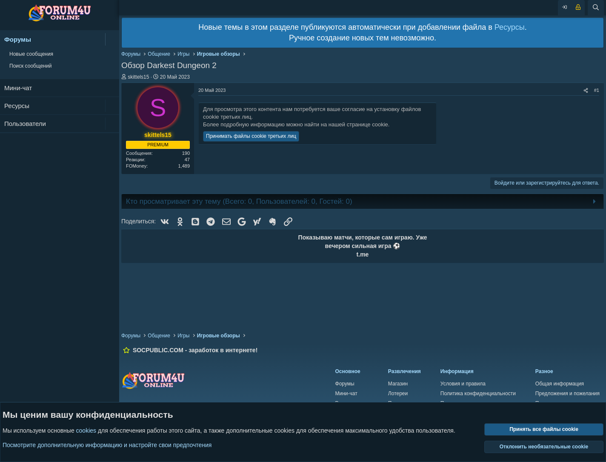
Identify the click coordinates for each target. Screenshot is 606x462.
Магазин (398, 384)
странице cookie (367, 124)
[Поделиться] (585, 90)
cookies (86, 431)
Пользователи (25, 123)
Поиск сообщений (30, 66)
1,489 (184, 165)
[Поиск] (596, 7)
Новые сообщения (31, 54)
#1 (596, 90)
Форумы (17, 39)
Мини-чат (18, 87)
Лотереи (398, 393)
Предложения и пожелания (567, 393)
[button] (112, 39)
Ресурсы (16, 105)
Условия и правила (463, 384)
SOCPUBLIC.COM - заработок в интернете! (195, 350)
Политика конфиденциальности (478, 393)
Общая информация (559, 384)
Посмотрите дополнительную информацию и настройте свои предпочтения (107, 445)
